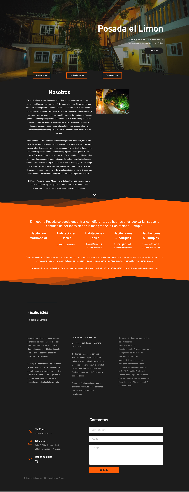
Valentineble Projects (57, 478)
